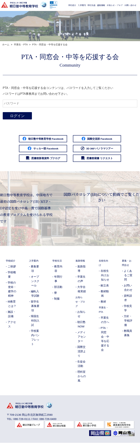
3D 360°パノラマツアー (103, 150)
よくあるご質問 (128, 278)
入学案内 (82, 16)
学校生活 (91, 16)
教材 (103, 304)
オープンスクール (35, 284)
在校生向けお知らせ (105, 278)
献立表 (105, 288)
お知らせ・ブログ (115, 16)
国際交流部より (81, 354)
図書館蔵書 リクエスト (103, 160)
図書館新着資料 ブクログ (36, 160)
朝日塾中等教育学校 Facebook (36, 139)
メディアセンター (81, 339)
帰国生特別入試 (35, 323)
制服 (57, 301)
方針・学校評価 (128, 323)
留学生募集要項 (35, 308)
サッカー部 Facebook (36, 150)
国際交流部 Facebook (103, 139)
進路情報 (101, 16)
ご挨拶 (12, 269)
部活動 (58, 289)
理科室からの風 (81, 379)
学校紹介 (72, 16)
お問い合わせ (130, 16)
